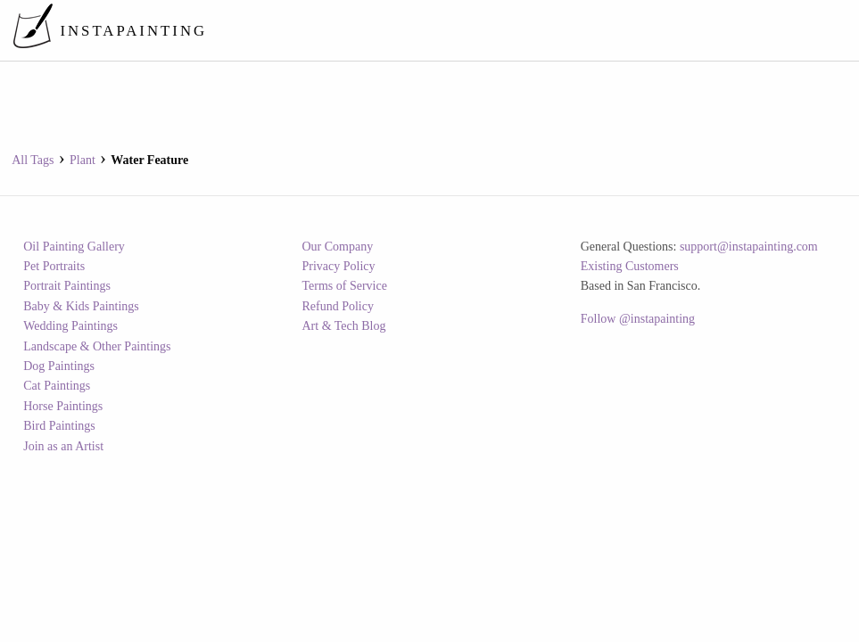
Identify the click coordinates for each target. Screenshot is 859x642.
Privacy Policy (338, 266)
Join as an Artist (63, 446)
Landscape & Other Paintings (96, 346)
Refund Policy (337, 306)
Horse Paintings (63, 406)
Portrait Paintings (67, 285)
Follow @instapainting (638, 318)
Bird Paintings (59, 425)
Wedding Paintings (70, 326)
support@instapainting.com (749, 246)
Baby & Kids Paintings (81, 306)
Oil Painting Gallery (74, 246)
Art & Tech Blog (343, 326)
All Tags (33, 160)
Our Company (337, 246)
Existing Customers (630, 266)
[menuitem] (518, 30)
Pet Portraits (54, 266)
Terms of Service (343, 285)
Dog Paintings (59, 366)
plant (82, 160)
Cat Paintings (56, 385)
